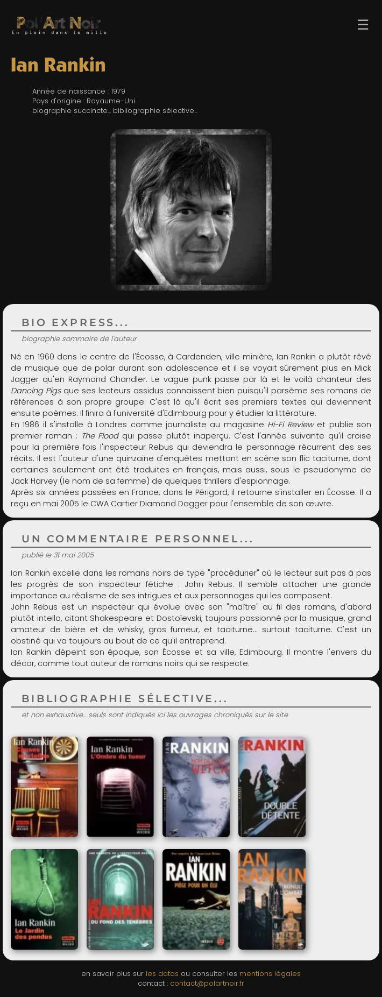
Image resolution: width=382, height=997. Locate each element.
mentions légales (270, 973)
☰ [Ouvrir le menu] (363, 24)
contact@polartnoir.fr (207, 983)
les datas (162, 973)
